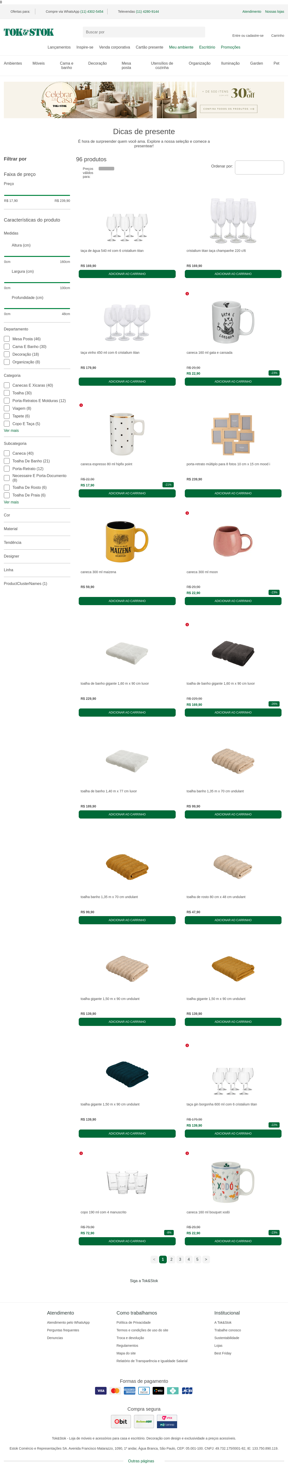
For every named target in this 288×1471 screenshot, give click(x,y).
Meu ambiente (181, 47)
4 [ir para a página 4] (189, 1259)
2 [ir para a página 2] (171, 1259)
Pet (279, 63)
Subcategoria (37, 444)
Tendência (37, 543)
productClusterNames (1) (37, 584)
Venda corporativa (114, 47)
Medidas (37, 233)
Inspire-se (85, 47)
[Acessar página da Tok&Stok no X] (164, 1291)
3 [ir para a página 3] (180, 1259)
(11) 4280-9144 (147, 11)
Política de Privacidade (133, 1322)
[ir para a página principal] (29, 32)
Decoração (100, 63)
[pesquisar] (199, 32)
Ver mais (11, 430)
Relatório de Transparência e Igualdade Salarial (151, 1361)
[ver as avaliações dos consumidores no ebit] (121, 1421)
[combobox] (259, 167)
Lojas (218, 1345)
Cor (37, 515)
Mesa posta (131, 65)
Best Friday (222, 1353)
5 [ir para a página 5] (197, 1259)
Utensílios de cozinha (167, 65)
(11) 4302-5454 (91, 11)
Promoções (230, 47)
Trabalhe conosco (227, 1330)
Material (37, 529)
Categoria (37, 376)
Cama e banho (71, 65)
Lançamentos (59, 47)
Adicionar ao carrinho (127, 274)
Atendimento (251, 11)
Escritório (207, 47)
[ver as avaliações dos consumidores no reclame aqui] (144, 1421)
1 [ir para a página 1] (163, 1259)
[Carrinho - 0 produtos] (277, 32)
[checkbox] (7, 339)
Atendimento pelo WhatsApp (68, 1322)
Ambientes (15, 63)
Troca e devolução (130, 1338)
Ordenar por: (222, 166)
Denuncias (55, 1338)
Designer (37, 556)
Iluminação (232, 63)
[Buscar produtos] (144, 32)
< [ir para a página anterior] (154, 1259)
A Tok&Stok (222, 1322)
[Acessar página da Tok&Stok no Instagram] (137, 1291)
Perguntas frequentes (63, 1330)
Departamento (37, 329)
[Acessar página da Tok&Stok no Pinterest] (151, 1291)
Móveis (41, 63)
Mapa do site (126, 1353)
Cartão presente (149, 47)
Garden (259, 63)
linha (37, 570)
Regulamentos (127, 1345)
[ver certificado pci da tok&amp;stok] (167, 1421)
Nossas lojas (274, 11)
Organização (202, 63)
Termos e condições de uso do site (142, 1330)
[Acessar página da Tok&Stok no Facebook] (124, 1291)
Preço (37, 184)
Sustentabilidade (226, 1338)
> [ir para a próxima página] (206, 1259)
